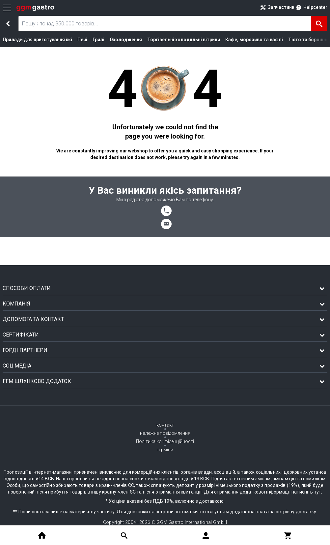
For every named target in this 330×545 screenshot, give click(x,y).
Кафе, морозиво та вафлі (234, 39)
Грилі (92, 39)
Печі (77, 39)
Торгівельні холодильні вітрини (170, 39)
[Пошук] (319, 23)
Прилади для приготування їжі (35, 39)
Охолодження (118, 39)
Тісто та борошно (283, 39)
